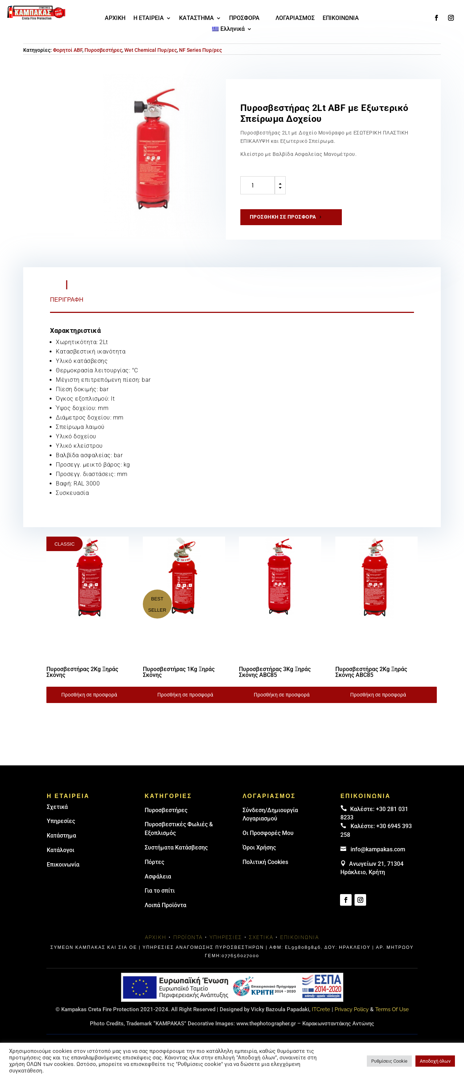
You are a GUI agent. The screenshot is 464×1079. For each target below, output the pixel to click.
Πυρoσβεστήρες (166, 810)
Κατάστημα (61, 835)
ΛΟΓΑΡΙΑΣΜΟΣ (295, 18)
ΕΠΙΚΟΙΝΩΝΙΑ (341, 18)
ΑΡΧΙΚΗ (115, 18)
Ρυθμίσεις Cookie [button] (389, 1061)
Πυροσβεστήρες (103, 50)
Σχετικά (57, 806)
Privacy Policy (352, 1009)
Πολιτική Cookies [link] (265, 862)
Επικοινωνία (63, 864)
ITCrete (321, 1009)
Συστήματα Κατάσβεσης (176, 847)
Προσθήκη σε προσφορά (283, 217)
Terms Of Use (392, 1009)
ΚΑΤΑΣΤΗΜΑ (196, 18)
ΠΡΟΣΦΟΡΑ (244, 18)
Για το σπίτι (160, 890)
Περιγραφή (66, 299)
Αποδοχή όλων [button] (435, 1061)
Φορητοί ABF (67, 50)
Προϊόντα (188, 937)
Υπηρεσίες (61, 821)
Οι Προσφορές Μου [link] (268, 833)
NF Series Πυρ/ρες (200, 50)
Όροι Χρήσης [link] (259, 847)
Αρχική (155, 937)
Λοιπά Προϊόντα (165, 905)
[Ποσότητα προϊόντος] (257, 185)
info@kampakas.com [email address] (378, 849)
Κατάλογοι (60, 850)
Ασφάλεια (158, 876)
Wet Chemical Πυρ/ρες (150, 50)
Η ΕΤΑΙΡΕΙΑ (148, 18)
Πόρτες (154, 862)
